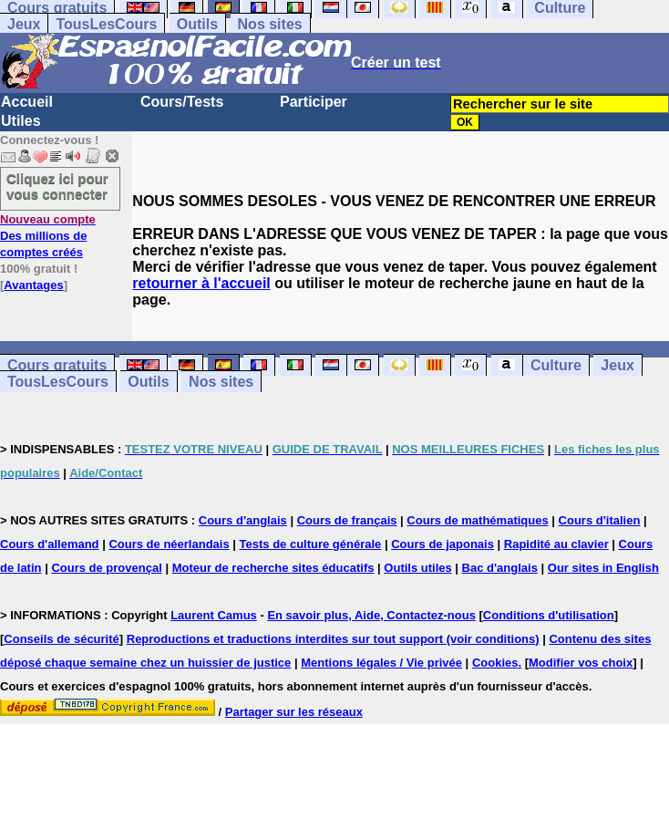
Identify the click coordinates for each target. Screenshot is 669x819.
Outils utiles (417, 568)
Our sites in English (603, 568)
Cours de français (347, 520)
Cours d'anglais (243, 520)
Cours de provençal (106, 568)
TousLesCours (106, 24)
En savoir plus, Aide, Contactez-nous (371, 615)
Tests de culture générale (311, 544)
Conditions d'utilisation (548, 615)
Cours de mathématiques (477, 520)
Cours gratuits (57, 365)
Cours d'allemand (49, 544)
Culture (556, 365)
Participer (313, 101)
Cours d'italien (600, 520)
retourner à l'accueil (201, 283)
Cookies (495, 662)
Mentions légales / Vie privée (381, 662)
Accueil (27, 101)
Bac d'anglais (500, 568)
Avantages (33, 285)
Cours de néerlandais (168, 544)
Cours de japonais (442, 544)
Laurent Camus (213, 615)
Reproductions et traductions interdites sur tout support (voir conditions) (333, 639)
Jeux (23, 24)
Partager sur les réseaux (294, 712)
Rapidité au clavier (556, 544)
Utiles (21, 121)
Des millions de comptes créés (48, 236)
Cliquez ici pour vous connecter (57, 186)
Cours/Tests (181, 101)
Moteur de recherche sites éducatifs (273, 568)
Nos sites (270, 24)
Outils (197, 24)
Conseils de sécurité (61, 639)
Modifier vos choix (581, 662)
